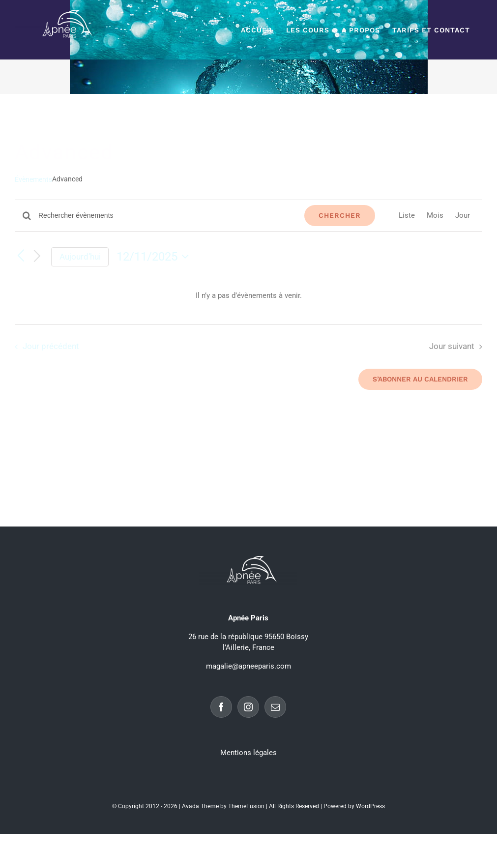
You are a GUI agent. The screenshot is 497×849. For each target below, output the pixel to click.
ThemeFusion (246, 806)
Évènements (33, 179)
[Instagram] (248, 707)
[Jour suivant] (37, 257)
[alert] (248, 295)
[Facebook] (221, 707)
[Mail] (275, 707)
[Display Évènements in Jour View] (462, 215)
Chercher (340, 215)
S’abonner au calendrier (420, 379)
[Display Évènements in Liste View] (407, 215)
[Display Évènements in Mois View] (435, 215)
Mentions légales (248, 752)
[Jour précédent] (21, 257)
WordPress (370, 806)
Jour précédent (51, 346)
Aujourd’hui (80, 257)
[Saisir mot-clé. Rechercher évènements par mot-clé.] (165, 215)
